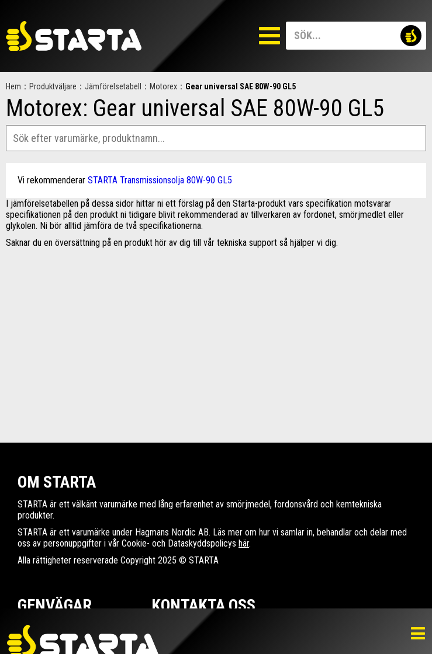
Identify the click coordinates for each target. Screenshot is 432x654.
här (244, 543)
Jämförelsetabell (113, 86)
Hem (13, 86)
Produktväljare (53, 86)
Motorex (163, 86)
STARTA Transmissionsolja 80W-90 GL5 (160, 180)
